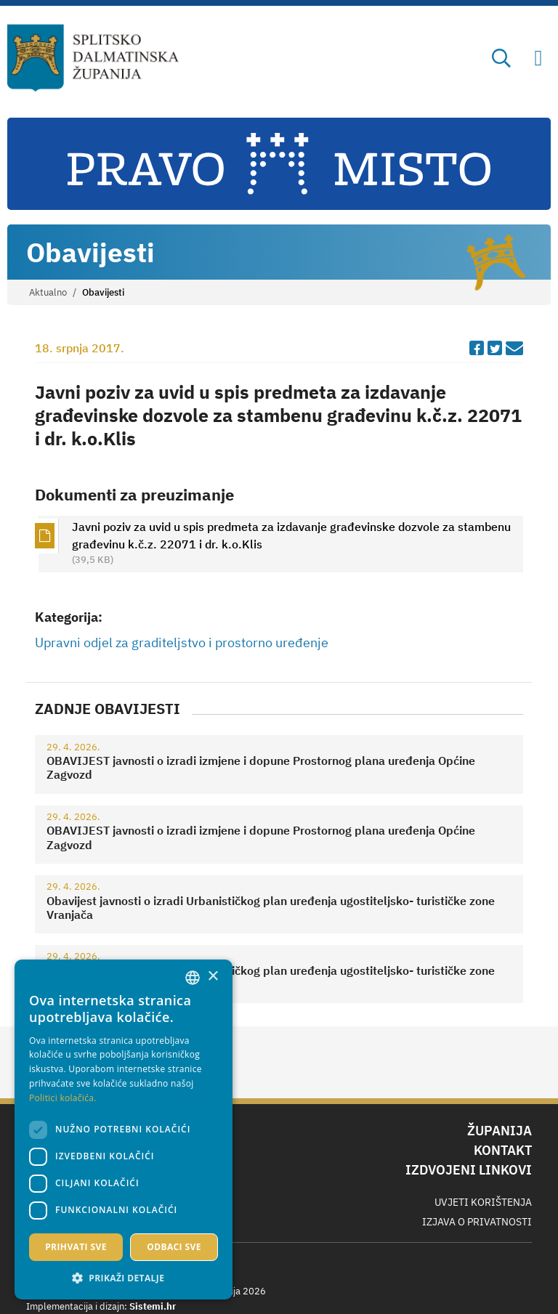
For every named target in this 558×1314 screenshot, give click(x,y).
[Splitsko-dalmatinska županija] (93, 58)
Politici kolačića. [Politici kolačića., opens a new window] (63, 1098)
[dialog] (123, 1129)
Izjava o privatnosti (477, 1221)
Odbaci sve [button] (174, 1247)
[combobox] (192, 977)
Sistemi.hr (152, 1306)
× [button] (212, 976)
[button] (123, 1277)
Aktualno (48, 292)
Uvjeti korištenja (483, 1202)
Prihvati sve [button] (76, 1247)
